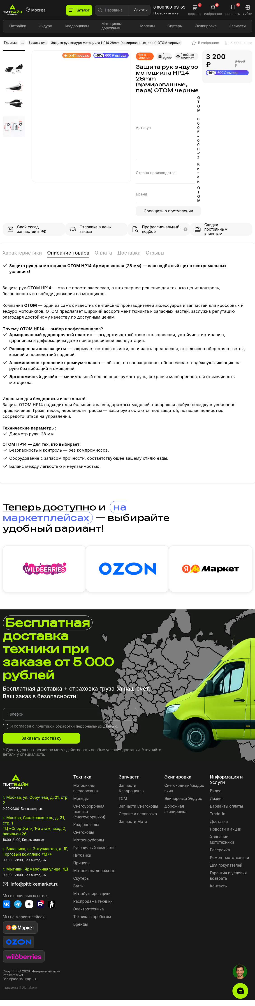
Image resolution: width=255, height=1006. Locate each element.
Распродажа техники (93, 902)
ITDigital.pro (28, 989)
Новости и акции (225, 830)
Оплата (110, 252)
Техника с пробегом (92, 918)
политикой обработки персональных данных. (78, 727)
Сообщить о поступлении (168, 211)
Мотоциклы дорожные (112, 25)
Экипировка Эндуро (183, 800)
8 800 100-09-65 (169, 7)
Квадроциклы (77, 26)
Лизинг (216, 800)
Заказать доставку (47, 739)
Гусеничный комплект (94, 849)
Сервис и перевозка (138, 815)
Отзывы (165, 252)
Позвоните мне (166, 13)
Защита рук (38, 43)
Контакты (218, 887)
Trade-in (217, 815)
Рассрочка (220, 851)
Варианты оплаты (226, 807)
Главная (10, 43)
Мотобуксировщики (91, 895)
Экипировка (206, 26)
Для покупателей (226, 866)
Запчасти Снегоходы (138, 807)
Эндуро (45, 26)
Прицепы (81, 864)
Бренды (80, 925)
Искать (140, 10)
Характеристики (23, 252)
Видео (215, 792)
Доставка (137, 252)
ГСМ (123, 800)
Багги (78, 887)
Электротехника (88, 910)
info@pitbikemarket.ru (34, 885)
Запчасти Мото (133, 823)
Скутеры (175, 26)
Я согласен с (65, 727)
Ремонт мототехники (229, 859)
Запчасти (237, 26)
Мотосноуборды (88, 841)
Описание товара (73, 252)
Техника (82, 778)
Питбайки (17, 26)
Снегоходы (83, 833)
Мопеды (147, 26)
